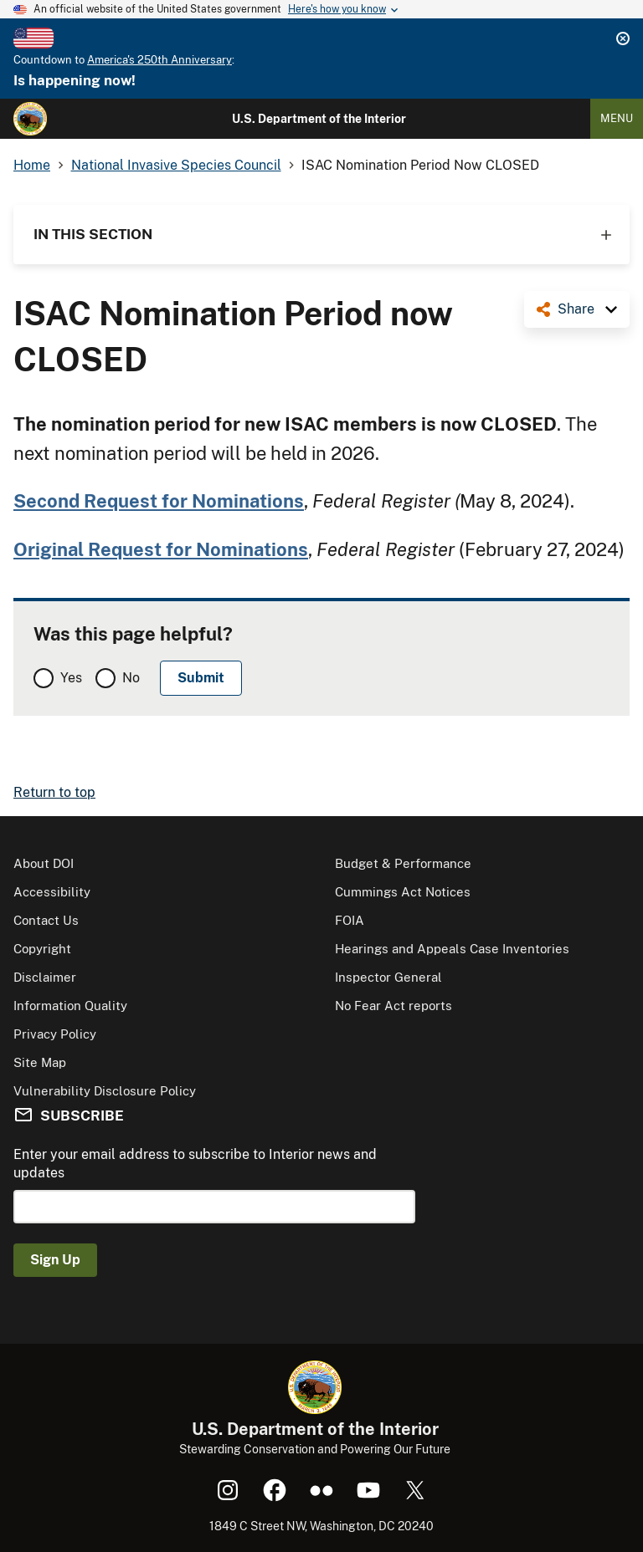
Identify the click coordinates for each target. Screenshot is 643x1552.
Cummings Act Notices (403, 892)
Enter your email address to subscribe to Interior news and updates (195, 1163)
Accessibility (51, 892)
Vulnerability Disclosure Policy (104, 1091)
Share (576, 309)
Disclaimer (44, 977)
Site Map (39, 1062)
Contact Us (46, 920)
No (131, 678)
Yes (71, 678)
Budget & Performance (403, 863)
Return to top (54, 792)
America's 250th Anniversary (159, 60)
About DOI (43, 863)
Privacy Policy (54, 1034)
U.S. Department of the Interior (319, 118)
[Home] (30, 118)
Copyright (42, 949)
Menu (616, 118)
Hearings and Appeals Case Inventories (452, 949)
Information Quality (70, 1005)
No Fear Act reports (393, 1005)
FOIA (349, 920)
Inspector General (388, 977)
